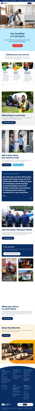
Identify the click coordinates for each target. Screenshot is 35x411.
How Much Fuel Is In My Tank (6, 379)
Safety (3, 375)
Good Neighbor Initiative (27, 388)
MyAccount (20, 404)
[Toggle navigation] (33, 3)
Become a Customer (13, 0)
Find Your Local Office (18, 164)
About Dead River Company (9, 122)
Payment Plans (4, 374)
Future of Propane (4, 377)
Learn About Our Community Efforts (12, 253)
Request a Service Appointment (26, 380)
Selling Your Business (5, 387)
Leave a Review (26, 397)
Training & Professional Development (16, 389)
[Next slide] (31, 198)
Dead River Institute (16, 390)
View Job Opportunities (8, 238)
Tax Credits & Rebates (27, 378)
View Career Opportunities (17, 387)
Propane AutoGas (4, 378)
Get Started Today (17, 45)
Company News (26, 389)
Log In (29, 3)
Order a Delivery (5, 0)
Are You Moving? (20, 0)
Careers (14, 385)
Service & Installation (28, 370)
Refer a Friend (6, 335)
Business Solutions (16, 394)
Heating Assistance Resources (6, 381)
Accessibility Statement (20, 408)
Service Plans (26, 374)
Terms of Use (30, 408)
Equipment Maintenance (27, 371)
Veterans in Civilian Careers (17, 391)
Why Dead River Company (29, 0)
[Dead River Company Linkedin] (5, 389)
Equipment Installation (27, 375)
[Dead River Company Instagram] (4, 389)
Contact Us (4, 385)
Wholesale (14, 396)
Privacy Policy (26, 408)
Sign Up (30, 404)
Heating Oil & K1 (16, 370)
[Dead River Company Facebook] (2, 389)
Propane (3, 370)
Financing (25, 377)
